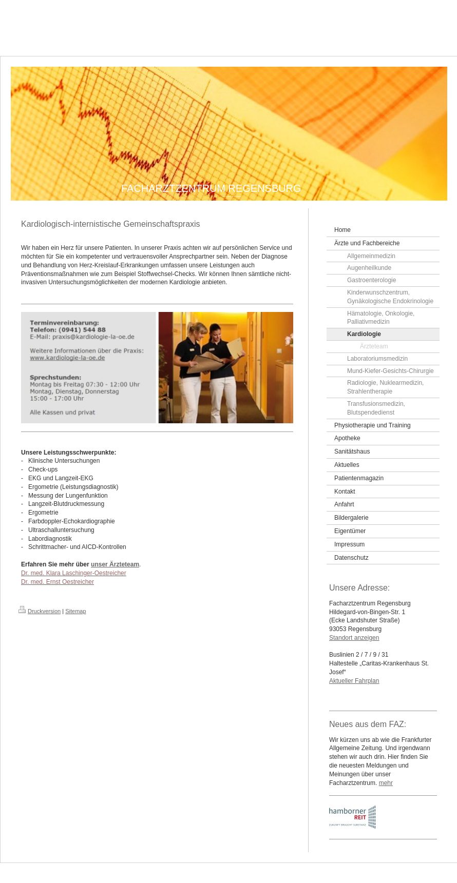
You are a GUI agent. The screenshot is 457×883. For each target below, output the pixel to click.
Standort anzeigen (354, 637)
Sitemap (75, 611)
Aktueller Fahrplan (354, 680)
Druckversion (39, 611)
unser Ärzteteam (115, 564)
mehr (386, 783)
